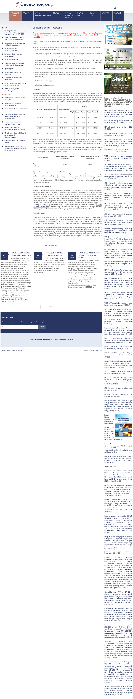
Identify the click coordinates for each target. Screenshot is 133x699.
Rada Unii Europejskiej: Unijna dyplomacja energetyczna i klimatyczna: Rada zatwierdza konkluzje (118, 231)
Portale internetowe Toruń (92, 350)
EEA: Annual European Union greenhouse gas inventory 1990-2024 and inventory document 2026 (118, 272)
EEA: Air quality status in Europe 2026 (118, 127)
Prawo (56, 13)
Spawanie (7, 94)
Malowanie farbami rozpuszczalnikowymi (11, 50)
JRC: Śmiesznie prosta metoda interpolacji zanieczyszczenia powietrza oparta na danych (118, 177)
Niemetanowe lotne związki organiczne (13, 79)
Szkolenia (118, 13)
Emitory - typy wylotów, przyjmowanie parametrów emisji (15, 128)
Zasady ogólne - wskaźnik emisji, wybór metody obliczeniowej (15, 38)
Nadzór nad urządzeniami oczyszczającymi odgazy (12, 123)
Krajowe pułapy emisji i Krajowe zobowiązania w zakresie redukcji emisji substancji (15, 148)
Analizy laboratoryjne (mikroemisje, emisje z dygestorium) (15, 84)
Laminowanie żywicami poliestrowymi (12, 90)
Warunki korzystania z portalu (41, 340)
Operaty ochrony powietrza (70, 15)
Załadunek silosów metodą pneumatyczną (13, 55)
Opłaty (26, 13)
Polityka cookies (60, 340)
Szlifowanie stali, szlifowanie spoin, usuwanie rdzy (15, 110)
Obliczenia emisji (15, 14)
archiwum (51, 307)
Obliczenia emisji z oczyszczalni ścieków (14, 141)
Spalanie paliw (9, 69)
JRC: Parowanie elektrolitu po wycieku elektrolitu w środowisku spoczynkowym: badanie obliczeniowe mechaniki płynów (118, 185)
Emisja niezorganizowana (43, 14)
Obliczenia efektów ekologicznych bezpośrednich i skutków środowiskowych (15, 116)
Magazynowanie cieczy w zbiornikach (12, 73)
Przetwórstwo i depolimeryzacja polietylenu (14, 99)
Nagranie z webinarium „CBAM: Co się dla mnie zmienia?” (89, 255)
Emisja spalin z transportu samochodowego (12, 104)
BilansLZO (80, 14)
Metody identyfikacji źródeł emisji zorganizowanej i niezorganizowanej (15, 135)
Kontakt (105, 13)
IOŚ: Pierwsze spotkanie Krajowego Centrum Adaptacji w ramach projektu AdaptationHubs (118, 222)
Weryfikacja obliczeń (11, 59)
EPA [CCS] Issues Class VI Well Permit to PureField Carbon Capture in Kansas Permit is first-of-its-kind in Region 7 (118, 340)
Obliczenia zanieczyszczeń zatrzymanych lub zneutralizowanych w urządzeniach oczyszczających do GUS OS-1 (15, 31)
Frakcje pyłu (92, 14)
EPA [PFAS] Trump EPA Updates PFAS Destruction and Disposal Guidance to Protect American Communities (118, 195)
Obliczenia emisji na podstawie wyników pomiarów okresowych (14, 64)
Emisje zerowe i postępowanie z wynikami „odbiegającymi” (14, 44)
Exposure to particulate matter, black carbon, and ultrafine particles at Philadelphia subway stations (113, 434)
